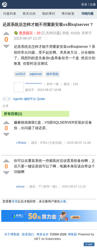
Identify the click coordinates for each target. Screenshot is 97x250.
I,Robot (21, 143)
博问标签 (68, 13)
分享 (6, 106)
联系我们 (28, 234)
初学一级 (53, 84)
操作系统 (52, 74)
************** (33, 84)
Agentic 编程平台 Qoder (29, 99)
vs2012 (20, 74)
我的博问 (48, 13)
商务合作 (43, 234)
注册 (93, 4)
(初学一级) (50, 186)
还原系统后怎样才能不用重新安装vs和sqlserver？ (48, 24)
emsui (20, 186)
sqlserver (36, 74)
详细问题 (87, 13)
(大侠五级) (55, 143)
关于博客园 (11, 234)
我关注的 (29, 13)
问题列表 (9, 13)
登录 (84, 4)
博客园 (72, 234)
